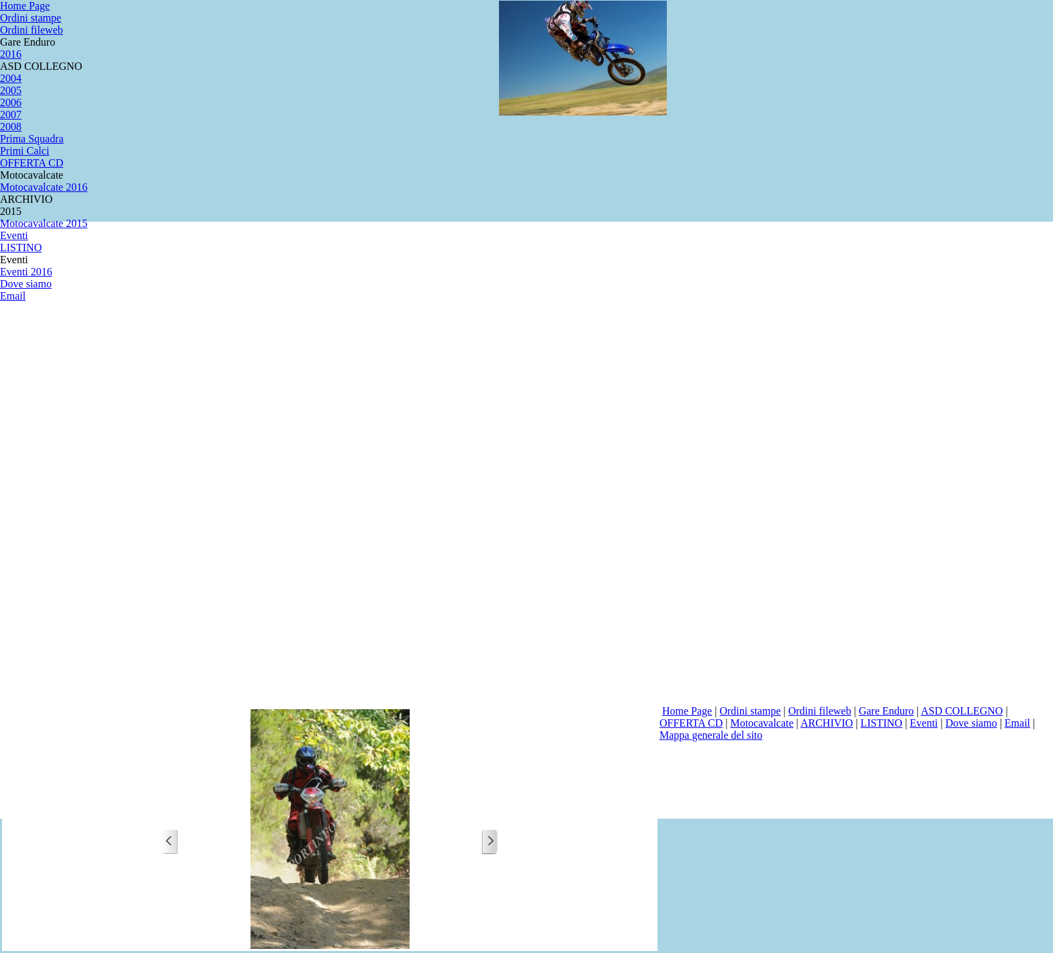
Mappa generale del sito (710, 735)
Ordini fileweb (820, 711)
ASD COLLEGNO (962, 711)
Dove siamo (971, 723)
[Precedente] (170, 841)
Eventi (924, 723)
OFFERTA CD (691, 723)
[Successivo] (490, 841)
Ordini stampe (749, 711)
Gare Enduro (886, 711)
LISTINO (881, 723)
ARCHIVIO (826, 723)
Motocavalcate (761, 723)
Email (1017, 723)
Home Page (687, 711)
